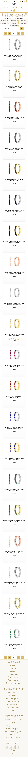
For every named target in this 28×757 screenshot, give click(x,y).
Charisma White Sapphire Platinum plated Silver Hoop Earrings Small (14, 56)
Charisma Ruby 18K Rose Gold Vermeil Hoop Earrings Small (14, 118)
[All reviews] (13, 338)
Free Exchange (12, 701)
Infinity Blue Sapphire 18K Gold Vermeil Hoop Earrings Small (14, 459)
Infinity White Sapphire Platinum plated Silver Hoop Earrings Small (14, 304)
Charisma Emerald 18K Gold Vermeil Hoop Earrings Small (14, 521)
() (15, 10)
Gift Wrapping (13, 707)
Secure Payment (13, 698)
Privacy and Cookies (12, 737)
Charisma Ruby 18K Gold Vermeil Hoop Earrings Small (14, 180)
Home (6, 18)
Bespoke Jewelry (13, 683)
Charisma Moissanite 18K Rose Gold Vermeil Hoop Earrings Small (14, 552)
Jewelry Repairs (12, 728)
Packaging (13, 710)
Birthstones (13, 677)
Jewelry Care (12, 722)
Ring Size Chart (12, 725)
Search (22, 7)
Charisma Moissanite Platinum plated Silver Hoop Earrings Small (14, 583)
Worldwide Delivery (12, 719)
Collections (14, 7)
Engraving (13, 734)
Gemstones (13, 680)
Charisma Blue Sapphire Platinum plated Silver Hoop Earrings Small (14, 211)
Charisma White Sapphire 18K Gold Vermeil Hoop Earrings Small (14, 87)
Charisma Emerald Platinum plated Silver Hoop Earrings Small (14, 490)
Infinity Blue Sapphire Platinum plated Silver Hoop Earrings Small (14, 428)
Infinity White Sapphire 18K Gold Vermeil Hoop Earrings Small (14, 335)
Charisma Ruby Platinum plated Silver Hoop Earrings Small (14, 149)
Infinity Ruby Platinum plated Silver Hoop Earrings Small (14, 366)
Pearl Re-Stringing (13, 731)
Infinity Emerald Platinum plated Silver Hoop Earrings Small (14, 645)
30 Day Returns (12, 704)
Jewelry (6, 7)
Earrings (14, 18)
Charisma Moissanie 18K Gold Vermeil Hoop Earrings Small (14, 614)
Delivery (12, 695)
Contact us (12, 692)
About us (13, 668)
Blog (13, 750)
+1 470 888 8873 (4, 1)
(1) (19, 338)
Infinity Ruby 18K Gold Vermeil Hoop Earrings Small (14, 397)
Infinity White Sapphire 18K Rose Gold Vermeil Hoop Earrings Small (14, 273)
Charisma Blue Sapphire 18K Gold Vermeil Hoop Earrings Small (14, 242)
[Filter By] (12, 28)
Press (13, 753)
